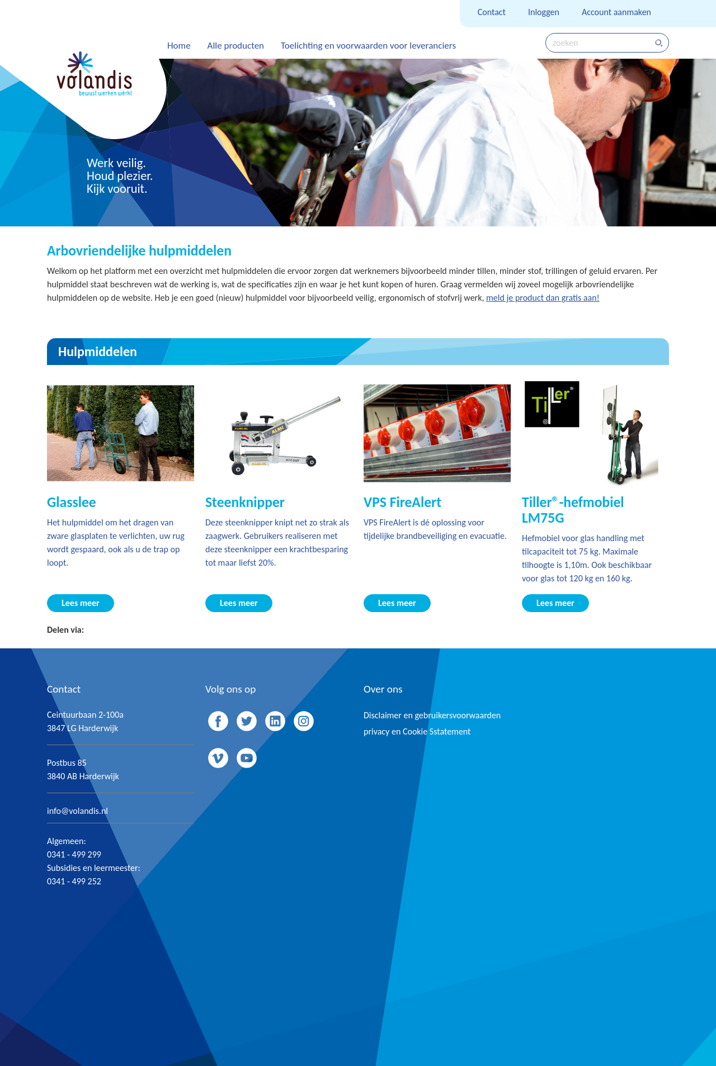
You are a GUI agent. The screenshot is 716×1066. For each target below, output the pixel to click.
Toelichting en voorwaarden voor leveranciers (368, 45)
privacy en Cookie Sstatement (417, 731)
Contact (492, 12)
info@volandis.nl (77, 811)
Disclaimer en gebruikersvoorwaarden (432, 715)
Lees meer (81, 603)
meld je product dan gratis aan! (543, 297)
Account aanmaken (616, 12)
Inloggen (543, 12)
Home (179, 45)
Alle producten (236, 45)
